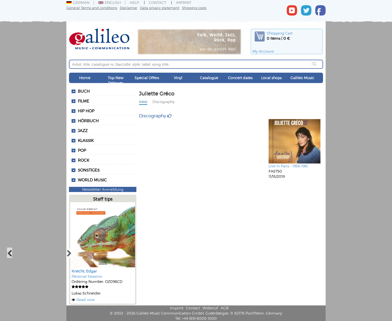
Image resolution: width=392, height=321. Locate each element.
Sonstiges (89, 170)
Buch (84, 91)
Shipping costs (194, 8)
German (77, 2)
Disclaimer (128, 8)
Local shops (271, 78)
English (109, 2)
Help (134, 2)
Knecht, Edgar (84, 271)
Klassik (86, 140)
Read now (85, 299)
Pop (82, 150)
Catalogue (209, 78)
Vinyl (178, 78)
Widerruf (210, 308)
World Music (92, 179)
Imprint (183, 2)
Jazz (83, 130)
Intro (143, 101)
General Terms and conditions (91, 8)
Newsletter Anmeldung (102, 189)
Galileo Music (302, 78)
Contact (157, 2)
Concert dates (240, 78)
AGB (225, 308)
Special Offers (147, 78)
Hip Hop (86, 110)
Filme (83, 101)
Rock (83, 160)
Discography (163, 101)
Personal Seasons (87, 276)
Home (84, 78)
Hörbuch (88, 120)
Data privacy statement (159, 8)
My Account (263, 51)
